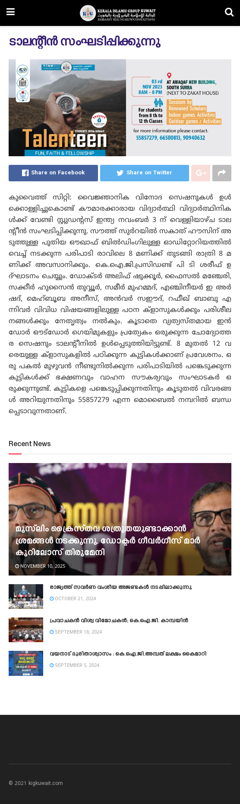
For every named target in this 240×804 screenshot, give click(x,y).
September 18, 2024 (76, 632)
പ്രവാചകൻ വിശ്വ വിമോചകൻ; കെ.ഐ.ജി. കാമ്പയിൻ (119, 621)
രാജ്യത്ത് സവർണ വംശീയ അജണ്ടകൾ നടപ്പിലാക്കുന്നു (121, 588)
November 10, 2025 (40, 566)
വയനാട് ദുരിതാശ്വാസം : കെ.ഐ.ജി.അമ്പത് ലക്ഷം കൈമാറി (128, 654)
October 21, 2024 (73, 599)
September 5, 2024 (74, 665)
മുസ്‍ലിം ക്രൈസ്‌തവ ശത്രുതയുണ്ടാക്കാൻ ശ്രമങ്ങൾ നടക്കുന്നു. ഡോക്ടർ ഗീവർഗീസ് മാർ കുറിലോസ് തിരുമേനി (107, 541)
